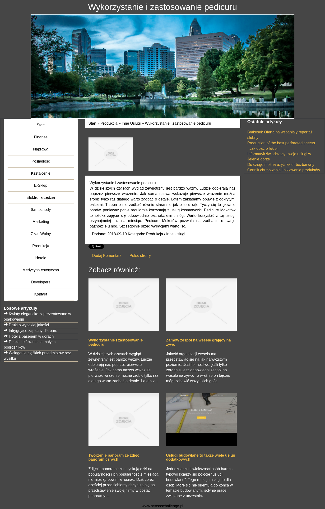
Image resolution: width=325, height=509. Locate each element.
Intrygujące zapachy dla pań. (33, 331)
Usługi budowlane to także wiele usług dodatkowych (200, 457)
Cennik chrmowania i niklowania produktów (283, 170)
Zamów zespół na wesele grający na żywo (198, 342)
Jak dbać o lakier (262, 148)
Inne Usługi (131, 123)
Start (92, 123)
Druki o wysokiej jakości (29, 325)
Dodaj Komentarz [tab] (107, 256)
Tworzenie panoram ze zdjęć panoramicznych (113, 457)
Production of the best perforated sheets (281, 143)
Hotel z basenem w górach (31, 336)
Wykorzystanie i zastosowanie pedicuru (178, 123)
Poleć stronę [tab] (140, 256)
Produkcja (109, 123)
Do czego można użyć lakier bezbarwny (280, 165)
